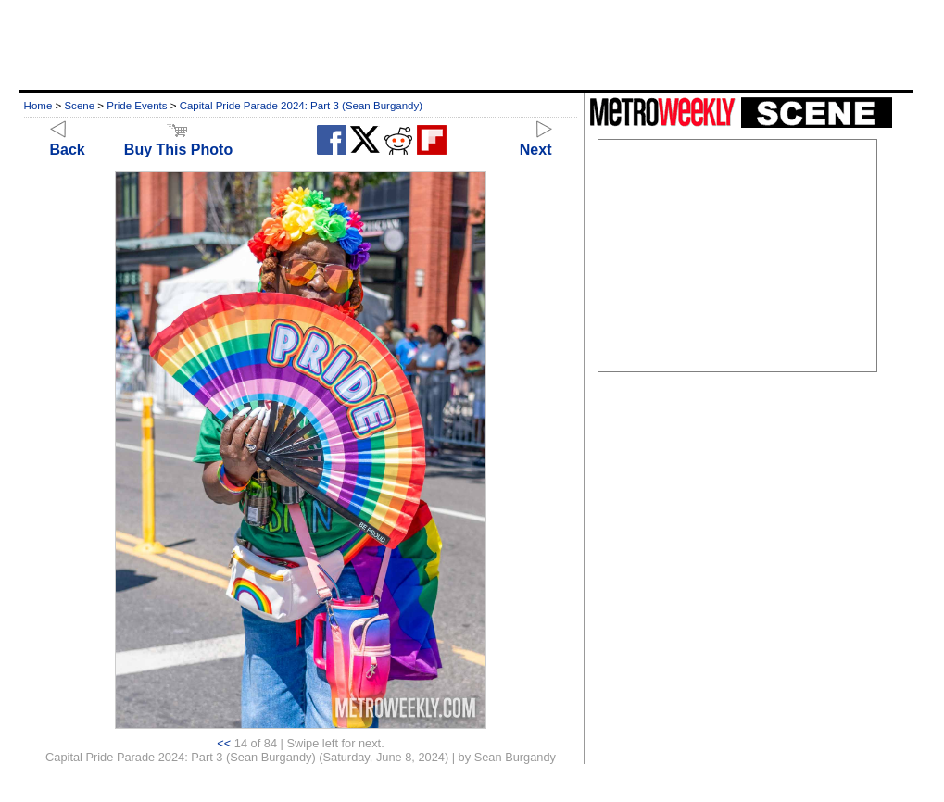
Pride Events (137, 105)
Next (536, 141)
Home (38, 105)
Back (67, 141)
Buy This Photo (178, 141)
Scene (79, 105)
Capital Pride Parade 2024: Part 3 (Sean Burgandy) (301, 105)
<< (224, 743)
